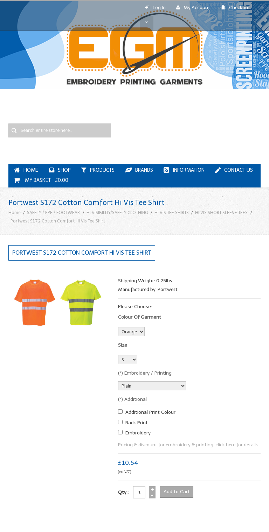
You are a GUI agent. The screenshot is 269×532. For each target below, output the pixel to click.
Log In (155, 7)
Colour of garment (139, 317)
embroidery (138, 433)
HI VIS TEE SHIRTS (171, 212)
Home (14, 212)
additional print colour (150, 412)
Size (122, 345)
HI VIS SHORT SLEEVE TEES (221, 212)
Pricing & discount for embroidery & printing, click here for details (188, 445)
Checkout (235, 7)
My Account (193, 7)
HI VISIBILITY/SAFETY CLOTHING (117, 212)
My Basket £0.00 (41, 180)
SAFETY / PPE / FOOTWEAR (53, 212)
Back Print (136, 423)
